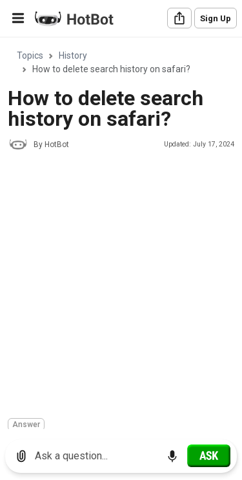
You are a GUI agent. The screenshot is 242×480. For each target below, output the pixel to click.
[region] (121, 234)
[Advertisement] (121, 286)
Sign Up (215, 18)
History (73, 55)
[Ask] (208, 455)
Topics (30, 55)
